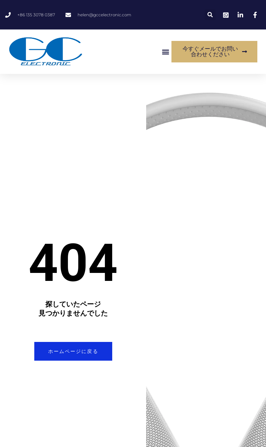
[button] (210, 14)
